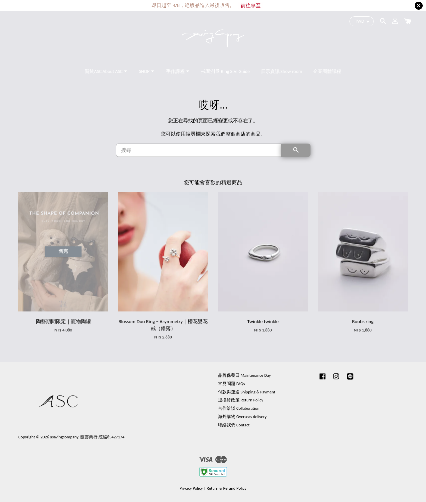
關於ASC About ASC (106, 71)
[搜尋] (198, 150)
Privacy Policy (191, 488)
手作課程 (178, 71)
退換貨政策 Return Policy (240, 399)
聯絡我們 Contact (234, 424)
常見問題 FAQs (231, 383)
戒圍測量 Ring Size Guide (225, 71)
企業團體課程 (327, 71)
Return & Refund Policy (226, 488)
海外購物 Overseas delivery (242, 416)
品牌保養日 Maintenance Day (244, 375)
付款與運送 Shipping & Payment (246, 391)
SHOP (147, 71)
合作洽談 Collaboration (239, 408)
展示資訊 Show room (281, 71)
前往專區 (251, 6)
